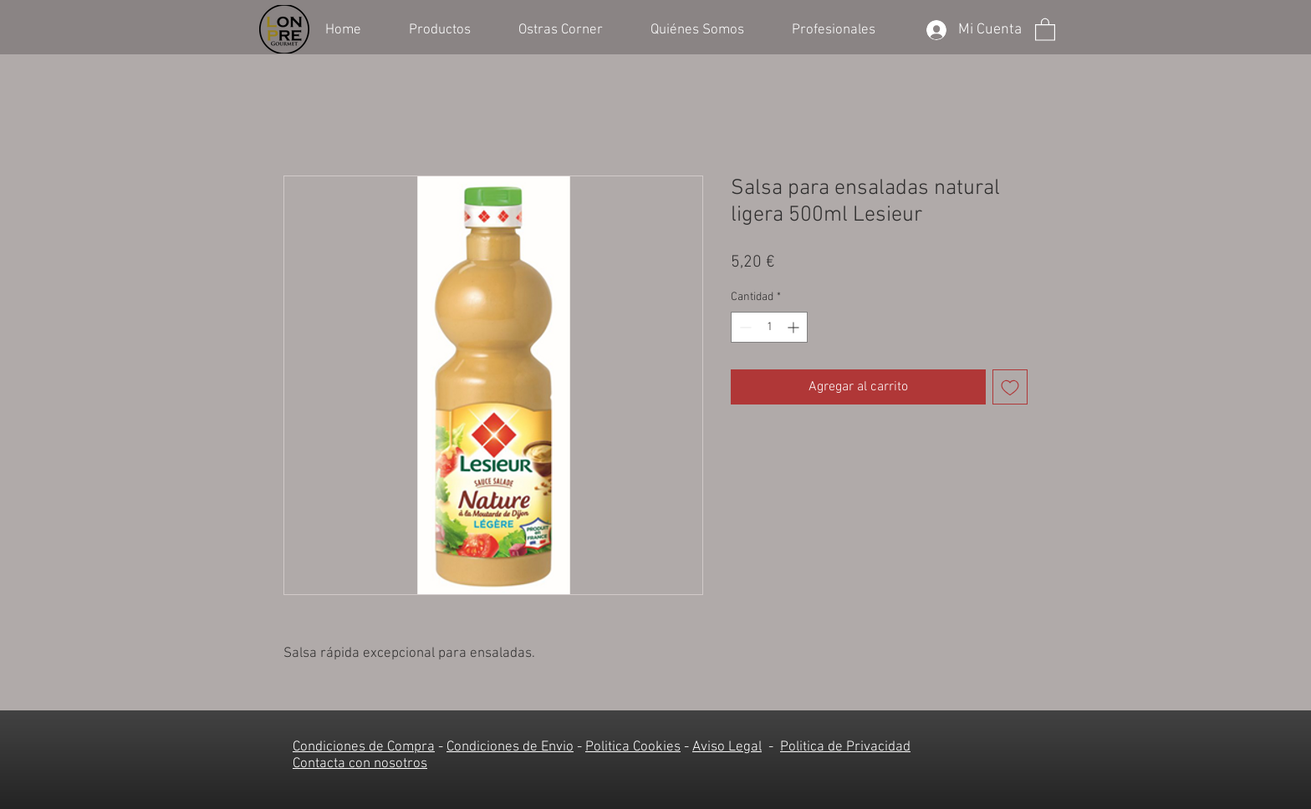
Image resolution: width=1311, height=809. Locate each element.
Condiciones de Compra (364, 747)
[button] (451, 28)
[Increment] (794, 327)
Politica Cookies (633, 747)
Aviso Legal (727, 747)
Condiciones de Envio (510, 747)
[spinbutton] (769, 327)
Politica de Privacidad (845, 747)
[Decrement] (743, 327)
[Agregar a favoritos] (1010, 386)
